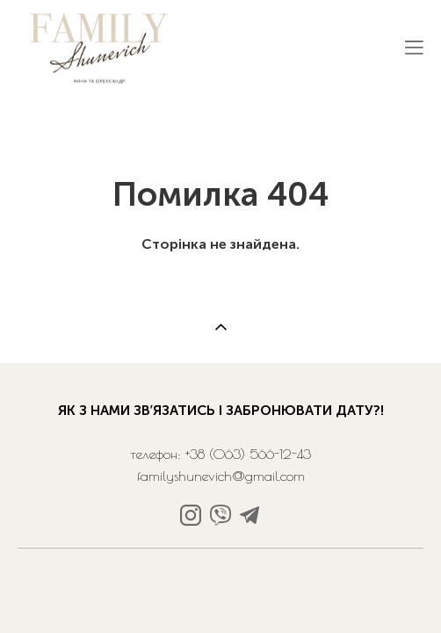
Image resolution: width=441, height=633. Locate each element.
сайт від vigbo (220, 573)
